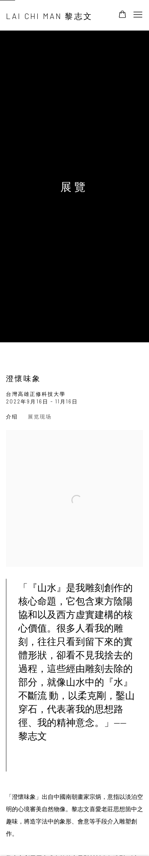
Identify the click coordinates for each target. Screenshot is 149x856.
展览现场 (40, 416)
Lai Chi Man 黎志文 (49, 16)
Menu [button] (137, 15)
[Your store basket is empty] (122, 15)
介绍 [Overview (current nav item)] (12, 416)
